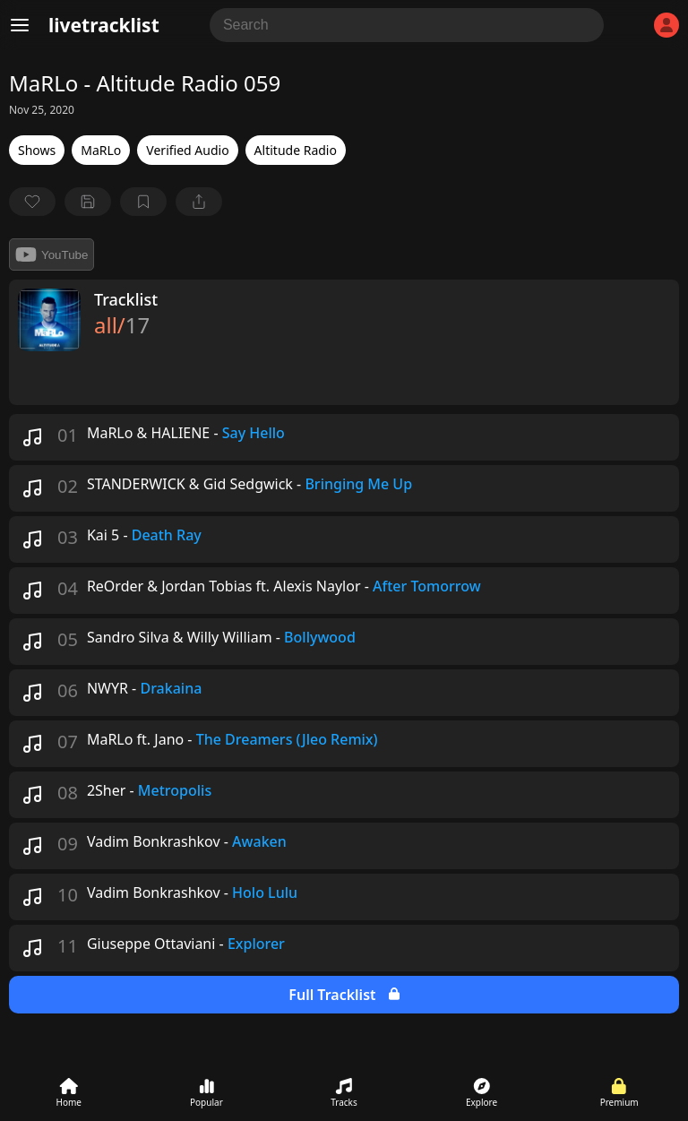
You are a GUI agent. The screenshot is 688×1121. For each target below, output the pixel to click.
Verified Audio (187, 150)
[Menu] (19, 25)
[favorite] (32, 201)
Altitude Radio (295, 150)
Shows (37, 150)
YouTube (51, 254)
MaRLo (101, 150)
